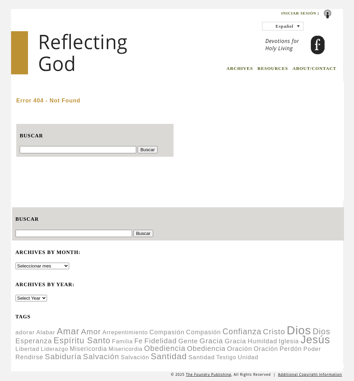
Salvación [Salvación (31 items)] (101, 356)
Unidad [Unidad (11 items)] (248, 357)
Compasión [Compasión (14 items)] (203, 332)
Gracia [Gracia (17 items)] (235, 341)
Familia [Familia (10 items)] (122, 341)
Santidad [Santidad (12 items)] (201, 357)
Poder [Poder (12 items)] (312, 348)
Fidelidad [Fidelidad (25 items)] (161, 341)
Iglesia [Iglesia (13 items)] (289, 341)
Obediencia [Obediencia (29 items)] (165, 348)
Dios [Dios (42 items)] (321, 331)
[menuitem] (283, 26)
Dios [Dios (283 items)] (299, 330)
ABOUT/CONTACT (314, 68)
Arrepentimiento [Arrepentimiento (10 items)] (125, 332)
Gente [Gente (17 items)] (188, 341)
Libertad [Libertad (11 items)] (27, 349)
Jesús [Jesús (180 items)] (315, 340)
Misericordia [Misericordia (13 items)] (88, 348)
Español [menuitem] (285, 26)
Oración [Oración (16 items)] (239, 348)
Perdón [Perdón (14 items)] (291, 348)
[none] (283, 26)
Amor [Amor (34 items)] (91, 331)
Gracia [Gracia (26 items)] (211, 341)
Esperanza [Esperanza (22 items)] (34, 341)
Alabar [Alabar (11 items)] (45, 332)
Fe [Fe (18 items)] (138, 341)
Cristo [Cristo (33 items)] (274, 331)
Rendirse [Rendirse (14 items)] (30, 357)
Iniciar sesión (299, 13)
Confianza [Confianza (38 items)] (241, 331)
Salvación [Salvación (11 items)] (135, 357)
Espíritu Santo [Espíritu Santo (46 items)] (82, 340)
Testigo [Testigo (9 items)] (226, 357)
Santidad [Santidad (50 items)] (169, 356)
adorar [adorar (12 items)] (25, 332)
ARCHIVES (239, 68)
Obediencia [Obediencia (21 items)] (206, 348)
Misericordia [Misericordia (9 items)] (125, 349)
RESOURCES (273, 68)
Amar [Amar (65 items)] (68, 331)
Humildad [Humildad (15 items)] (262, 341)
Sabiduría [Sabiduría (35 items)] (63, 356)
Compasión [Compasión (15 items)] (167, 332)
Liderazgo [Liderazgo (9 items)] (54, 349)
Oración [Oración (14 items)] (266, 348)
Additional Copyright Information (310, 374)
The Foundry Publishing (208, 374)
